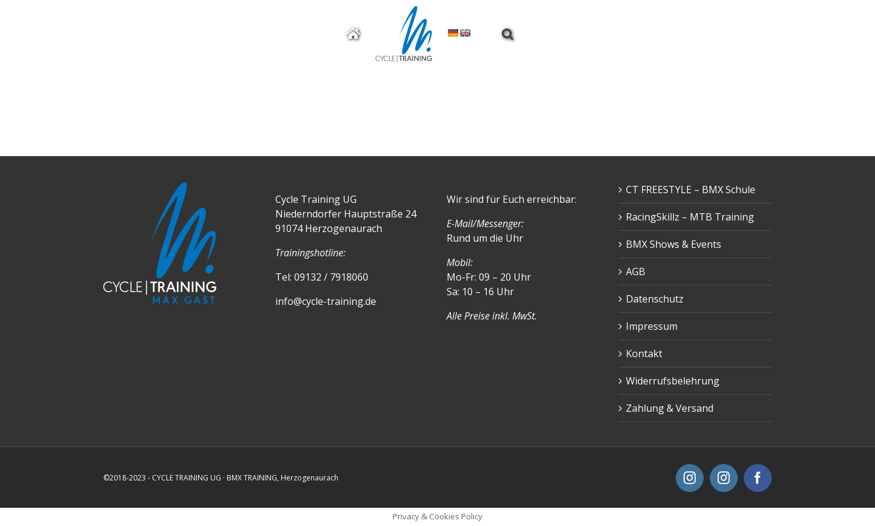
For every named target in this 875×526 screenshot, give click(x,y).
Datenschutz (655, 299)
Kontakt (644, 353)
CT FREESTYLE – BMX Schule (690, 189)
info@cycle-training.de (325, 301)
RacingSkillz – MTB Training (690, 217)
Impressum (652, 326)
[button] (507, 34)
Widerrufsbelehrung (672, 381)
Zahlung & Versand (669, 408)
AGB (635, 271)
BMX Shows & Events (673, 244)
